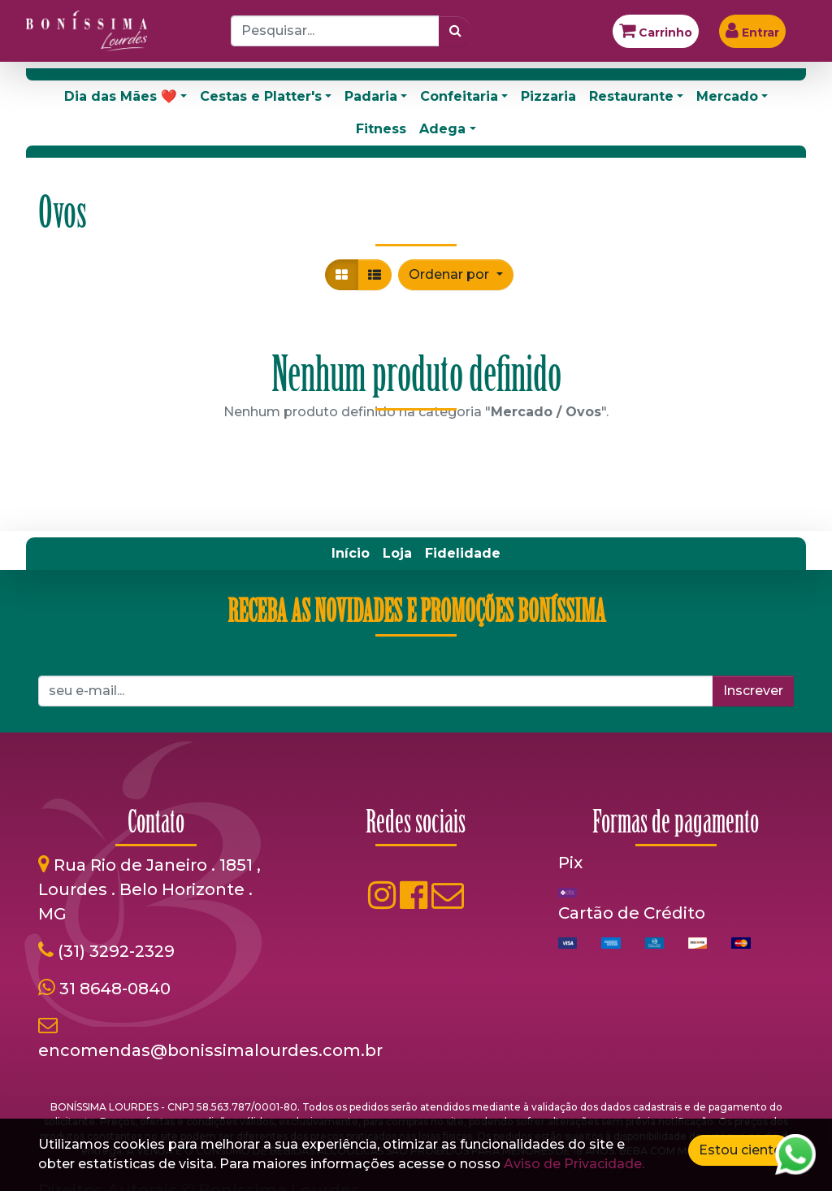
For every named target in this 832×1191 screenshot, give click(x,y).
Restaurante (631, 96)
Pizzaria (548, 96)
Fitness (381, 129)
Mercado (727, 96)
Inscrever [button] (753, 690)
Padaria (370, 96)
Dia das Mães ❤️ (120, 96)
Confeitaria (459, 96)
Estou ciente (740, 1150)
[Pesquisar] (455, 30)
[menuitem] (350, 553)
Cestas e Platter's (261, 96)
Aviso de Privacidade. (574, 1163)
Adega (442, 129)
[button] (455, 274)
